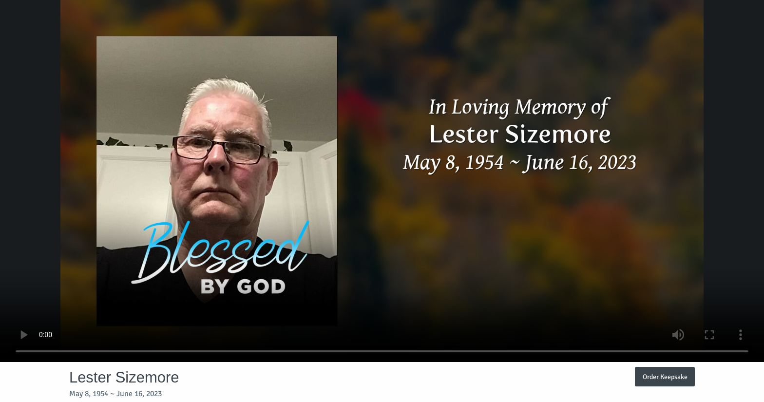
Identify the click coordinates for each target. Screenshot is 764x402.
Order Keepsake (665, 376)
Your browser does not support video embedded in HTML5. (382, 181)
